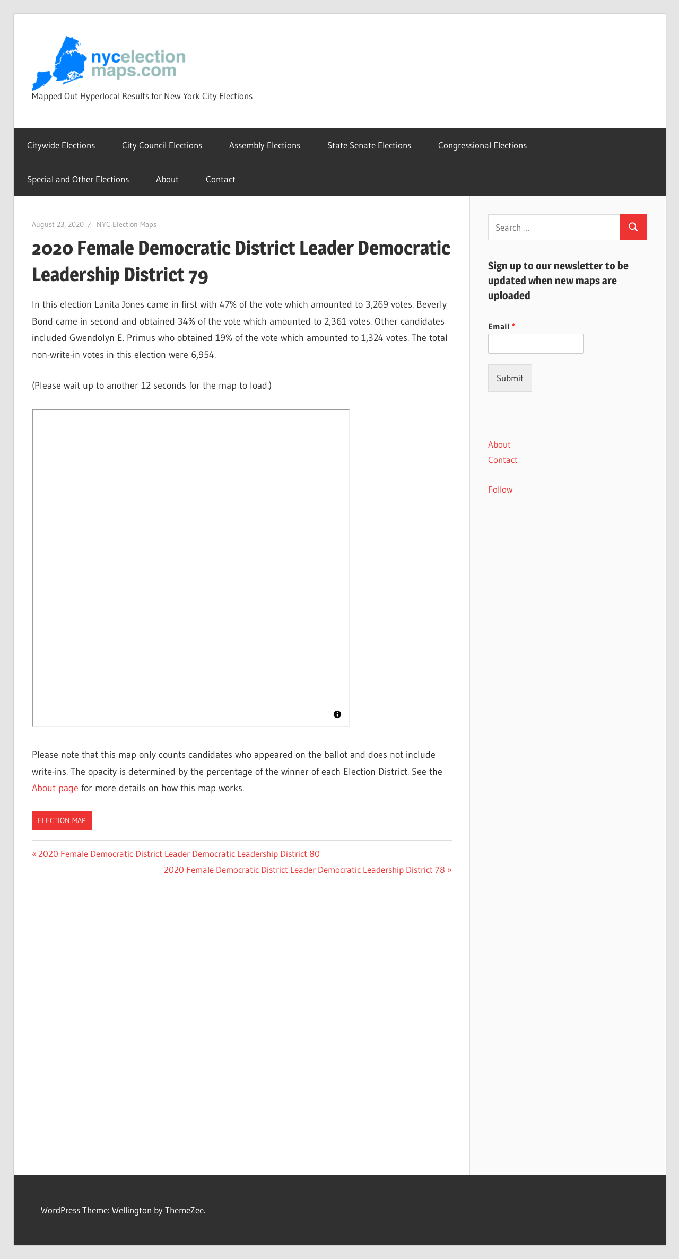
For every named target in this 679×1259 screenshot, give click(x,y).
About (167, 179)
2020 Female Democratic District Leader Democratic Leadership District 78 (304, 869)
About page (55, 788)
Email (502, 326)
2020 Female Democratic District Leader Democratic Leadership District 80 (179, 853)
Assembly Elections (264, 145)
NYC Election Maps (126, 224)
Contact (221, 179)
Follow (500, 489)
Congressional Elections (482, 145)
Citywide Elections (61, 145)
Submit (510, 377)
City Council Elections (162, 145)
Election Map (62, 820)
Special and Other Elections (78, 179)
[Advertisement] (567, 688)
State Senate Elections (369, 145)
